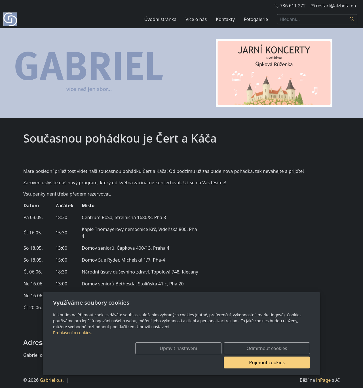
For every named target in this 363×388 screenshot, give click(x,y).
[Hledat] (352, 19)
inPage (323, 380)
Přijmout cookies (282, 362)
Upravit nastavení (169, 362)
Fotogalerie (256, 19)
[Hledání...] (312, 19)
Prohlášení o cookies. (72, 346)
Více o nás (196, 19)
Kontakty (225, 19)
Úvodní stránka (160, 19)
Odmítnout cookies (226, 362)
